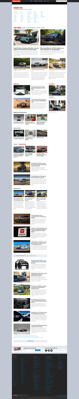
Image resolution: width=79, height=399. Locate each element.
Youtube (51, 350)
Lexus (28, 15)
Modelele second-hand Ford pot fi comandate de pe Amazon (39, 313)
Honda (22, 16)
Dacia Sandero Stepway (50, 365)
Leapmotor (29, 14)
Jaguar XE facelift (49, 377)
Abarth (15, 11)
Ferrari (22, 11)
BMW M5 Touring (37, 360)
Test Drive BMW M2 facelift (37, 69)
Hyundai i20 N (48, 371)
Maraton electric (40, 137)
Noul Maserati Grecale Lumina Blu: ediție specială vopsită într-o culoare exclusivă (39, 164)
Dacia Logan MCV (49, 392)
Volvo (41, 17)
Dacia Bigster (36, 385)
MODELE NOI (24, 27)
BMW (15, 17)
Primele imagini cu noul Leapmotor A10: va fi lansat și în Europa (38, 216)
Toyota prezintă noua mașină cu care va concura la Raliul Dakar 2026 (38, 101)
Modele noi (23, 46)
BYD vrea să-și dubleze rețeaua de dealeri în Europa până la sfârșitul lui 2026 (38, 287)
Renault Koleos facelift (49, 385)
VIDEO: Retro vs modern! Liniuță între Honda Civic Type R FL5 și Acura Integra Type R (38, 243)
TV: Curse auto (40, 240)
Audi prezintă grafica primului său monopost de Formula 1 (39, 326)
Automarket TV (17, 188)
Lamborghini (29, 11)
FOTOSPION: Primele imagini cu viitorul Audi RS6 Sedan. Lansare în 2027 (39, 301)
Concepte (39, 259)
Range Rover (36, 15)
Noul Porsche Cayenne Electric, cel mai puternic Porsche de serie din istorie (26, 48)
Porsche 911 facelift (37, 375)
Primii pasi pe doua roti (20, 112)
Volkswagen (43, 16)
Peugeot (35, 12)
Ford (21, 14)
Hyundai (22, 17)
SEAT (35, 18)
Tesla (41, 14)
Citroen (15, 18)
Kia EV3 (35, 383)
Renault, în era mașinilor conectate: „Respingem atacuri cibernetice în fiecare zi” (19, 155)
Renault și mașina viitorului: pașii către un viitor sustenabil (42, 154)
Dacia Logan (48, 391)
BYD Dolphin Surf (37, 376)
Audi (15, 15)
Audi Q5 (35, 386)
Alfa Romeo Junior (37, 382)
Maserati (28, 16)
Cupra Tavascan (36, 389)
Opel (35, 11)
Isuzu (22, 18)
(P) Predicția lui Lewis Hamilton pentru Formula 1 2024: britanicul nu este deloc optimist (28, 337)
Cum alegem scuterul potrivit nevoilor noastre (19, 122)
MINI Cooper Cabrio (37, 365)
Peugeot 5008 (36, 367)
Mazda (28, 17)
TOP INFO (17, 27)
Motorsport (41, 98)
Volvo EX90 (36, 374)
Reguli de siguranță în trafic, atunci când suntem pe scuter (41, 123)
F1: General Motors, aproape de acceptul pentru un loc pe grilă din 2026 (26, 336)
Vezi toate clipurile (44, 188)
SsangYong (36, 22)
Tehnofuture (22, 144)
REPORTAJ (34, 27)
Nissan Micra (48, 366)
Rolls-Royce (36, 17)
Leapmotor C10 (36, 384)
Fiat (21, 12)
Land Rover (29, 12)
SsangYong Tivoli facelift (50, 380)
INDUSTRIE (29, 27)
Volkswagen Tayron (37, 369)
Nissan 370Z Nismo (49, 358)
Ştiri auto (59, 358)
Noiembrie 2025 (60, 363)
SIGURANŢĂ (43, 27)
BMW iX (47, 384)
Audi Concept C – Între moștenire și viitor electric (30, 138)
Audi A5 (35, 366)
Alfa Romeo (16, 12)
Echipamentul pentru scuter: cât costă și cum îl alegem (30, 123)
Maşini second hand (61, 356)
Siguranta (40, 85)
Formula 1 (59, 369)
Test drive (59, 359)
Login (48, 1)
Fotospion (39, 298)
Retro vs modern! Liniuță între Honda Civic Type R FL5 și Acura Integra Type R (19, 199)
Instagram (49, 350)
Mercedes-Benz (30, 18)
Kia (21, 22)
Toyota (42, 15)
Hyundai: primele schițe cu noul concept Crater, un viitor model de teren (38, 262)
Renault (35, 16)
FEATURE (38, 27)
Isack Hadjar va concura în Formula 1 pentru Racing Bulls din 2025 (25, 335)
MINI (28, 19)
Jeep (21, 21)
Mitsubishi (29, 21)
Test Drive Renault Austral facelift (57, 69)
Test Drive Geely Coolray (20, 69)
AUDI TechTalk (17, 128)
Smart (35, 21)
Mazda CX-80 (36, 390)
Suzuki (42, 12)
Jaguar (22, 19)
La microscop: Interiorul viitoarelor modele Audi (19, 138)
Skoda (35, 19)
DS (14, 22)
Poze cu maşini (60, 360)
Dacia (15, 21)
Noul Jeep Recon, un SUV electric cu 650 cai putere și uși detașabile (52, 48)
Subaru (42, 11)
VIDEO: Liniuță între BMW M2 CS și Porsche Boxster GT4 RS (41, 199)
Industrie (40, 174)
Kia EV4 (35, 361)
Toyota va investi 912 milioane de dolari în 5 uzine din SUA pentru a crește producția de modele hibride (39, 230)
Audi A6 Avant (36, 362)
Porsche (35, 14)
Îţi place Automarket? (20, 255)
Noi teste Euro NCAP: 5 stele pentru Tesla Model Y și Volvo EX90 (38, 88)
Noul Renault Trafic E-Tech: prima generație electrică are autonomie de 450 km (39, 274)
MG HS (35, 368)
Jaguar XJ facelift (49, 362)
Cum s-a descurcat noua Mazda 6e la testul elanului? (29, 199)
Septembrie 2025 (61, 366)
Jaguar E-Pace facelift (49, 376)
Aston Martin (16, 14)
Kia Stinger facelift (49, 383)
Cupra (15, 19)
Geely (22, 15)
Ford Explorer (48, 361)
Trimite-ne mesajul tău (61, 396)
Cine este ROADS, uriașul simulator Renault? (29, 154)
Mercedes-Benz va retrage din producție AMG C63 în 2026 (38, 177)
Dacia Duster (48, 388)
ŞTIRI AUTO (16, 83)
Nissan (28, 22)
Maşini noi (18, 8)
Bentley (15, 16)
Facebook (46, 350)
